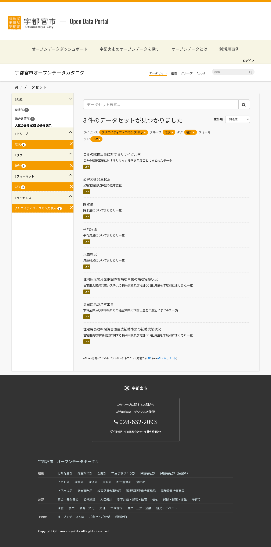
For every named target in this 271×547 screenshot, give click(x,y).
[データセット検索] (233, 72)
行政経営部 (65, 473)
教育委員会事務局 (109, 490)
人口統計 (106, 499)
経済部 (92, 482)
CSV (86, 166)
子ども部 (63, 482)
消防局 (140, 482)
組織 (174, 73)
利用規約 (121, 517)
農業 (72, 508)
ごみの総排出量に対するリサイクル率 (112, 154)
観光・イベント (166, 508)
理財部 (101, 473)
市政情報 (116, 508)
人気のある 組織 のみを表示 (33, 125)
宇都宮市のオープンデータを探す (130, 49)
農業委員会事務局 (173, 490)
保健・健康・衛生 (175, 499)
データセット (158, 73)
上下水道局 (65, 490)
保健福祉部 (147, 473)
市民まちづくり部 (123, 473)
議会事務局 (84, 490)
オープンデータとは (189, 49)
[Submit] (250, 71)
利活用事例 (229, 49)
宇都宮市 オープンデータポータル (68, 461)
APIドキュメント (166, 358)
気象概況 (90, 254)
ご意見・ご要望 (99, 517)
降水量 (88, 204)
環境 (61, 508)
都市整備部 (123, 482)
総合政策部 (84, 473)
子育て (196, 499)
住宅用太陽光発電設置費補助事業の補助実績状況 (120, 279)
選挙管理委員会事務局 (141, 490)
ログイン (248, 60)
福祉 (155, 499)
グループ (187, 73)
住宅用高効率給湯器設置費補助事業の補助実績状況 (122, 329)
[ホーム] (16, 87)
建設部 (106, 482)
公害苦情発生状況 (96, 179)
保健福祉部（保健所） (175, 473)
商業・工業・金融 (139, 508)
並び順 (218, 119)
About (201, 73)
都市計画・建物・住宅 (132, 499)
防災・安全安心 (68, 499)
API (150, 358)
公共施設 (89, 499)
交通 (102, 508)
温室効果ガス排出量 (98, 304)
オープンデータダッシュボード (60, 49)
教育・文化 (87, 508)
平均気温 (90, 229)
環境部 (79, 482)
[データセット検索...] (161, 104)
